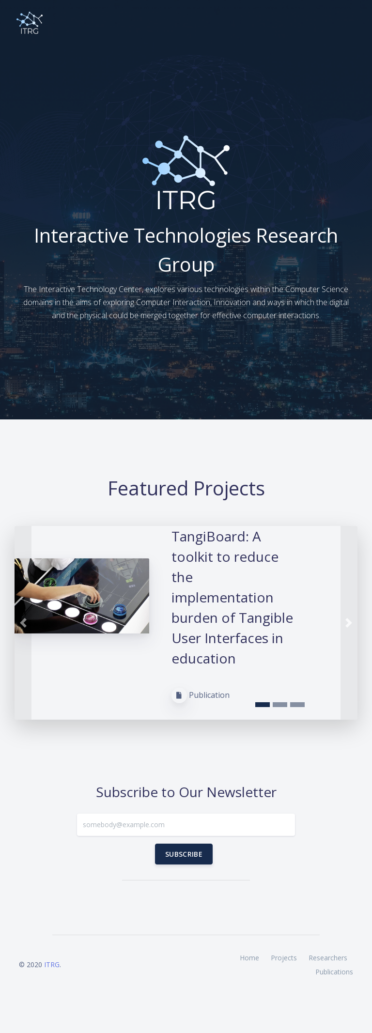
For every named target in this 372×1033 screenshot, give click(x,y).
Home (249, 957)
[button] (23, 623)
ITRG (52, 964)
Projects (284, 957)
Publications (334, 971)
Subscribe (183, 854)
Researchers (328, 957)
